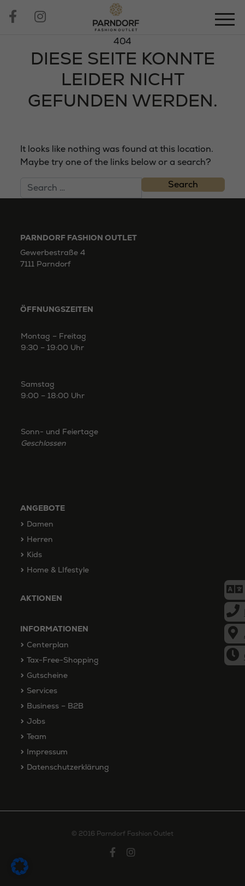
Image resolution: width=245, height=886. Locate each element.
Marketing (181, 489)
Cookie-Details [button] (71, 645)
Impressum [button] (179, 645)
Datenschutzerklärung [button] (127, 645)
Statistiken (117, 489)
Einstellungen (109, 452)
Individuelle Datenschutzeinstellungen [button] (122, 616)
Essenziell (54, 489)
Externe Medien (119, 507)
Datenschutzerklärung (69, 441)
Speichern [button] (122, 579)
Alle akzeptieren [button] (122, 547)
